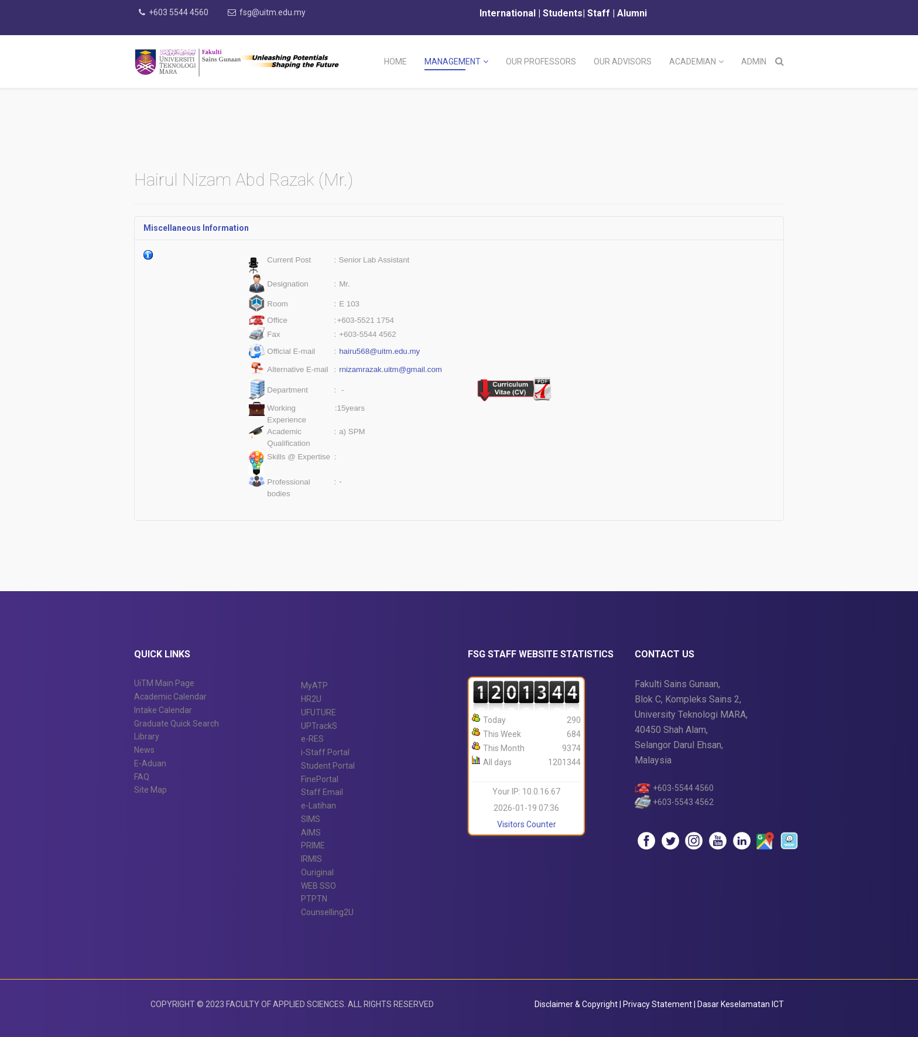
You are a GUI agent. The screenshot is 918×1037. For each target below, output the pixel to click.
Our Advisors (623, 61)
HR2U (311, 699)
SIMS (310, 819)
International (508, 13)
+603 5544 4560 (178, 12)
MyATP (314, 685)
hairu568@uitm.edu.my (379, 351)
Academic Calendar (170, 696)
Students (561, 13)
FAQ (141, 777)
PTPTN (314, 898)
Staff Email (322, 792)
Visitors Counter (526, 824)
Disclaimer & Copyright (576, 1004)
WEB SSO (318, 886)
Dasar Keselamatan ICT (740, 1004)
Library (146, 736)
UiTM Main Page (164, 683)
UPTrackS (319, 726)
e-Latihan (318, 805)
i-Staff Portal (325, 752)
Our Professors (541, 61)
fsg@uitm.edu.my (272, 12)
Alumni (632, 13)
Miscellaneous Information (196, 228)
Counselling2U (327, 912)
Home (395, 61)
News (144, 750)
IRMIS (311, 859)
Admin (753, 61)
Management (452, 61)
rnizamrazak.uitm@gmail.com (390, 369)
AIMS (311, 832)
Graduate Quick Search (176, 723)
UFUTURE (318, 712)
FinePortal (319, 779)
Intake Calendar (163, 710)
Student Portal (328, 765)
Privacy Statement (658, 1004)
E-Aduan (150, 763)
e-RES (312, 738)
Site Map (150, 789)
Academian (692, 61)
